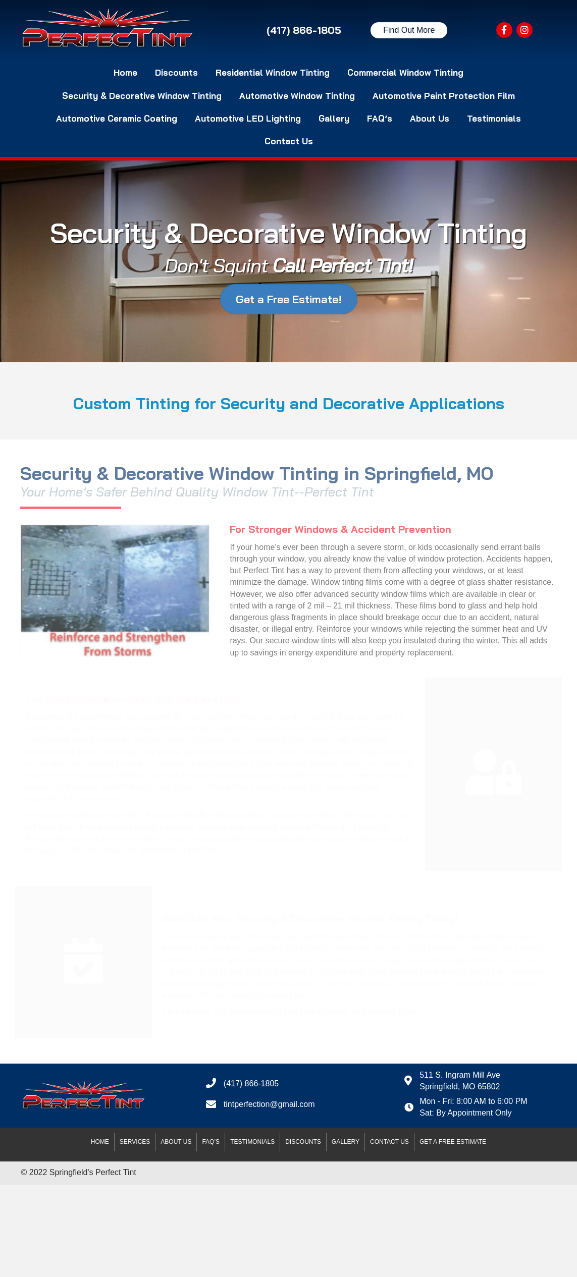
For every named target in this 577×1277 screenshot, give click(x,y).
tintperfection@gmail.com (269, 1104)
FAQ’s (211, 1141)
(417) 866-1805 (251, 1083)
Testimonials (252, 1141)
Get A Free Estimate (452, 1141)
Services (135, 1141)
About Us (176, 1141)
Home (100, 1141)
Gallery (345, 1141)
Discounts (303, 1141)
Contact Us (389, 1141)
